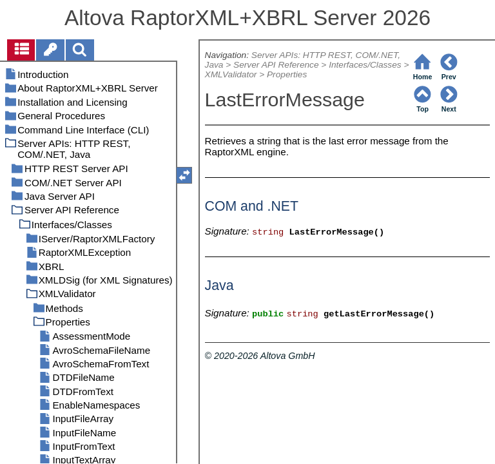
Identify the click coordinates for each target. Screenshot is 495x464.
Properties (287, 74)
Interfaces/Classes (365, 65)
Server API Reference (275, 65)
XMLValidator (231, 74)
